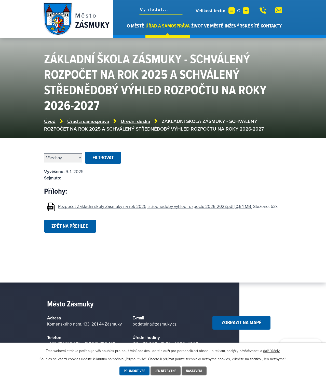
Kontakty (271, 25)
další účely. (271, 350)
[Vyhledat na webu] (161, 9)
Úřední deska (135, 121)
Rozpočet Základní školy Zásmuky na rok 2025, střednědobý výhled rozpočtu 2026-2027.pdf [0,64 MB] (155, 206)
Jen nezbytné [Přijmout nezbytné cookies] (165, 370)
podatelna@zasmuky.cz (154, 324)
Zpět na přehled (70, 226)
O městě (135, 25)
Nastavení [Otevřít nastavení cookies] (194, 370)
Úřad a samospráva (167, 25)
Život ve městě (207, 25)
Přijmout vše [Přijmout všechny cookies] (134, 370)
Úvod (123, 30)
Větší (246, 10)
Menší (231, 10)
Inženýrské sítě (242, 25)
